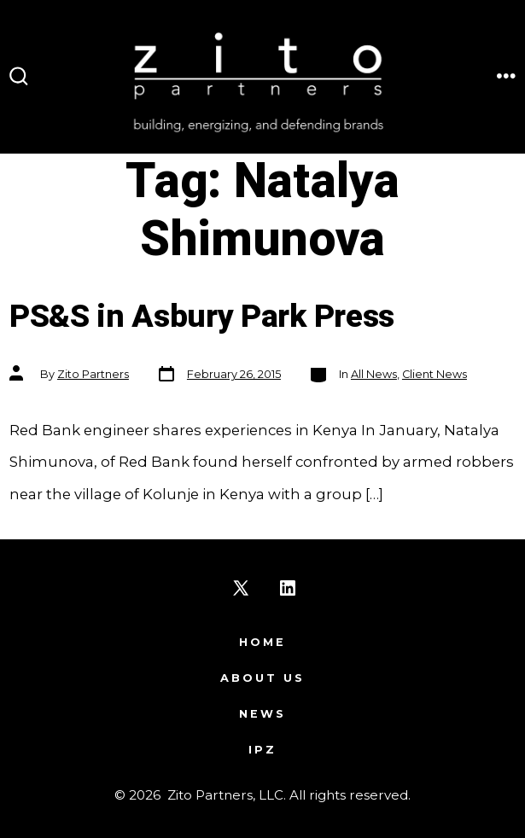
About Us (262, 678)
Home (262, 642)
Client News (434, 374)
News (262, 713)
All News (374, 374)
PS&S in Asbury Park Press (201, 317)
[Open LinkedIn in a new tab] (287, 587)
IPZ (262, 749)
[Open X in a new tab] (241, 587)
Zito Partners (93, 374)
